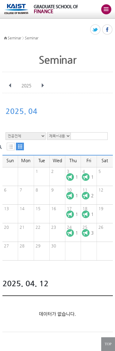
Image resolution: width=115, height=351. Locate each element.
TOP (108, 344)
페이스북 (107, 29)
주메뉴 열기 (106, 9)
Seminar (14, 38)
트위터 (95, 29)
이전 (10, 85)
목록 (11, 146)
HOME (5, 38)
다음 (42, 85)
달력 (20, 146)
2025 (27, 85)
